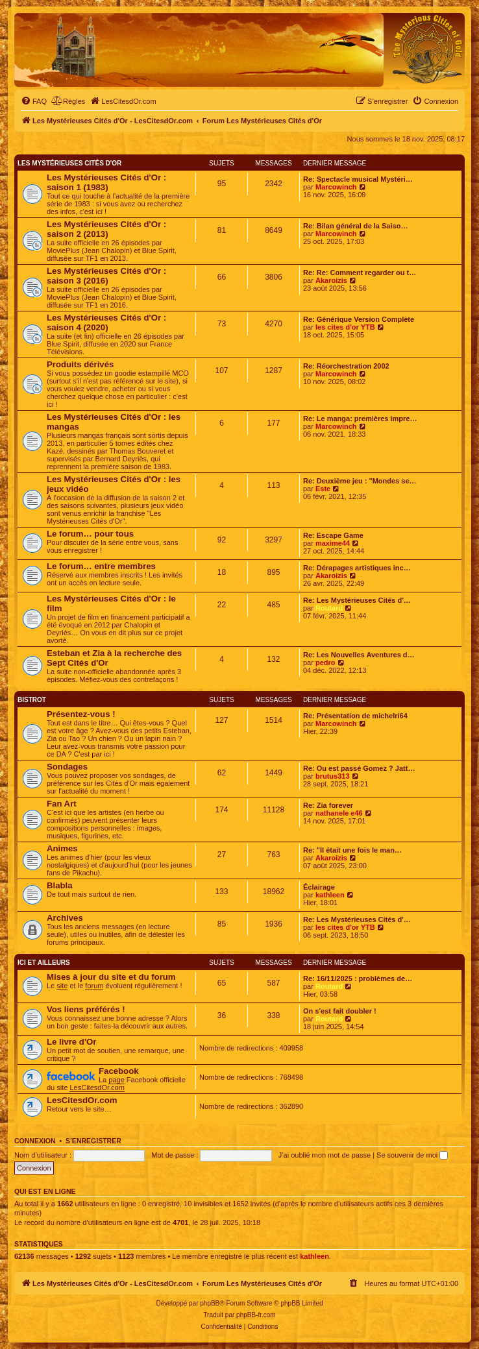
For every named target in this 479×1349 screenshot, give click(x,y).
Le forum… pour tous (90, 534)
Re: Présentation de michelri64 (355, 716)
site (62, 986)
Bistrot (32, 699)
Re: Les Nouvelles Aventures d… (359, 655)
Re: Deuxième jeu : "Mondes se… (360, 481)
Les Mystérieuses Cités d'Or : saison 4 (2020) (106, 322)
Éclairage (319, 887)
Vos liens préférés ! (86, 1009)
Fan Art (62, 803)
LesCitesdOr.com (96, 1087)
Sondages (67, 767)
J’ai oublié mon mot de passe (324, 1155)
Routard (329, 608)
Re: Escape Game (333, 535)
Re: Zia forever (328, 805)
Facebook (119, 1071)
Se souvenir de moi (412, 1155)
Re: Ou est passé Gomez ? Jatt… (359, 768)
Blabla (60, 885)
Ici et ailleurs (44, 962)
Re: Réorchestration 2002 (346, 366)
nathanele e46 (339, 813)
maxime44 (332, 543)
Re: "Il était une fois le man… (352, 850)
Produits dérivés (80, 364)
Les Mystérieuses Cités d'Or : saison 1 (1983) (106, 182)
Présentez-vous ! (81, 714)
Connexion (35, 1141)
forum (94, 986)
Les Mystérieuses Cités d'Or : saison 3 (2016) (106, 276)
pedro (325, 662)
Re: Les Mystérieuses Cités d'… (357, 600)
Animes (62, 848)
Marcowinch (336, 187)
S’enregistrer (93, 1141)
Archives (65, 918)
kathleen (330, 895)
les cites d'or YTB (345, 327)
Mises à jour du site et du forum (111, 977)
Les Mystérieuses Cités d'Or (69, 163)
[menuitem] (34, 101)
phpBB (209, 1303)
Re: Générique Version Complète (358, 319)
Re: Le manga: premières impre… (360, 418)
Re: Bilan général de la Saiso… (355, 226)
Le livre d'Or (71, 1042)
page (116, 1080)
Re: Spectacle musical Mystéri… (358, 179)
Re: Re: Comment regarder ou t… (359, 272)
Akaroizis (331, 280)
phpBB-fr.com (256, 1315)
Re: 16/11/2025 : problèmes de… (357, 978)
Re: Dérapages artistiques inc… (357, 568)
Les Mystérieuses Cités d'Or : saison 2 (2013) (106, 229)
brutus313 (332, 776)
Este (322, 488)
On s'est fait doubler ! (339, 1011)
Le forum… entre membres (101, 566)
